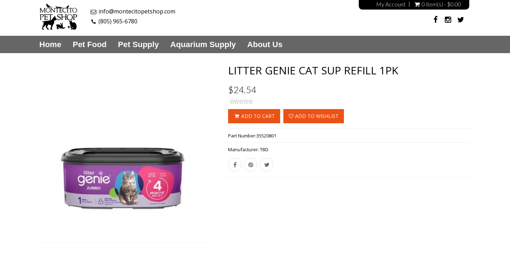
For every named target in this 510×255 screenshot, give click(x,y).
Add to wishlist (314, 116)
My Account (391, 4)
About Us (265, 44)
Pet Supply (138, 44)
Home (50, 44)
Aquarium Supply (203, 44)
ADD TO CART (254, 116)
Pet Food (90, 44)
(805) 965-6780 (117, 21)
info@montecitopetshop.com (136, 11)
